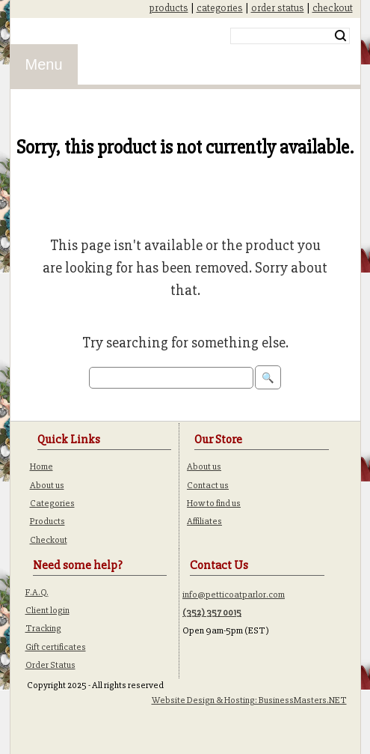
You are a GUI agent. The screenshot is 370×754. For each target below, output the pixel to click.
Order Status (50, 665)
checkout (332, 7)
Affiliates (204, 521)
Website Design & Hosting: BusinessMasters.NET (249, 700)
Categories (52, 503)
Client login (47, 610)
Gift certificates (55, 647)
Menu (44, 64)
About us (47, 485)
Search (340, 36)
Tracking (43, 628)
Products (47, 521)
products (168, 7)
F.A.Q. (37, 592)
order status (277, 7)
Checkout (48, 540)
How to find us (214, 503)
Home (41, 466)
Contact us (208, 485)
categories (220, 7)
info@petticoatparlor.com (233, 595)
